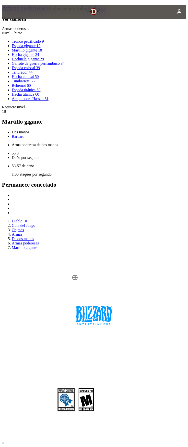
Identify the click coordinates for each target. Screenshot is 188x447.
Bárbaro (18, 136)
